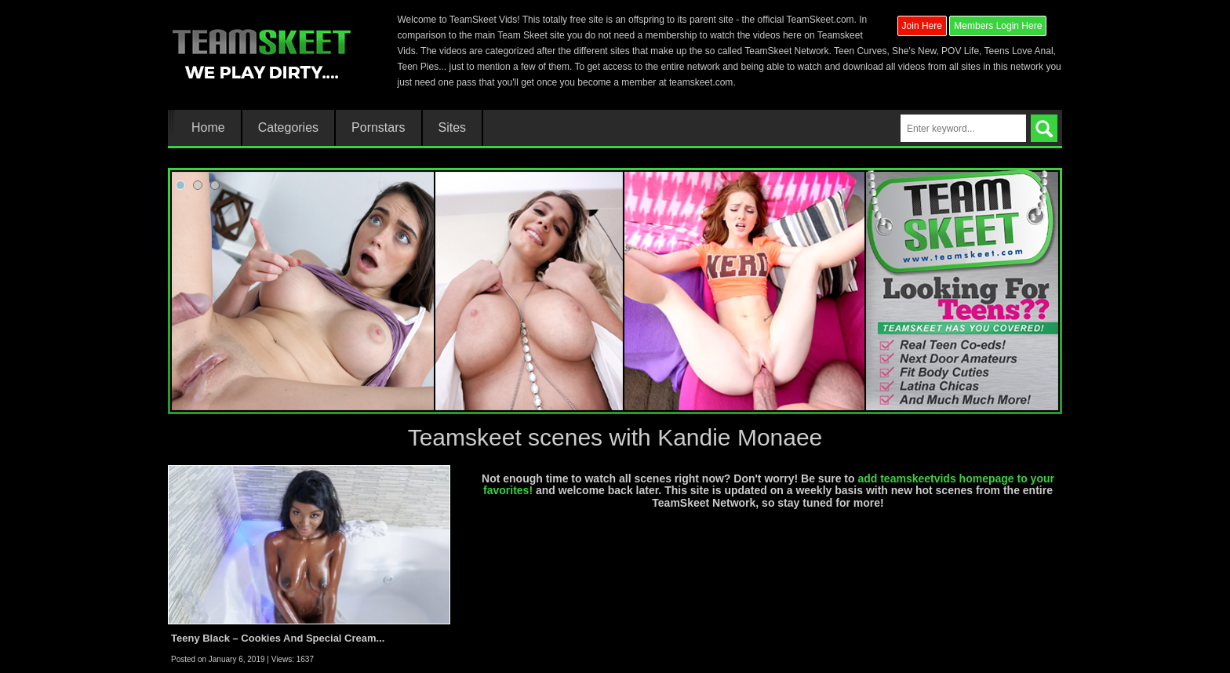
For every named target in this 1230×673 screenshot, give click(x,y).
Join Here (922, 25)
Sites (453, 128)
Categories (288, 128)
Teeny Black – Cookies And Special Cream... (277, 638)
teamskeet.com (701, 82)
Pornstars (378, 128)
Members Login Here (998, 25)
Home (208, 128)
